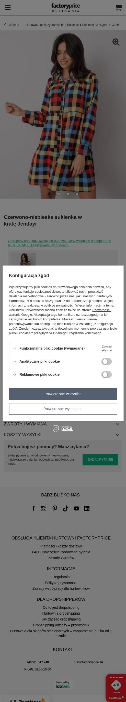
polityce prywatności (59, 305)
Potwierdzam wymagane (63, 409)
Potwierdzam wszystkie (63, 394)
